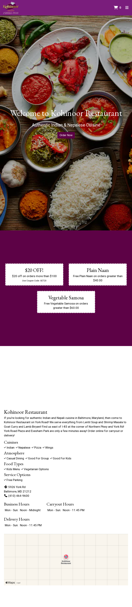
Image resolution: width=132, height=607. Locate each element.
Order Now (66, 135)
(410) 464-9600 (16, 495)
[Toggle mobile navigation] (127, 7)
